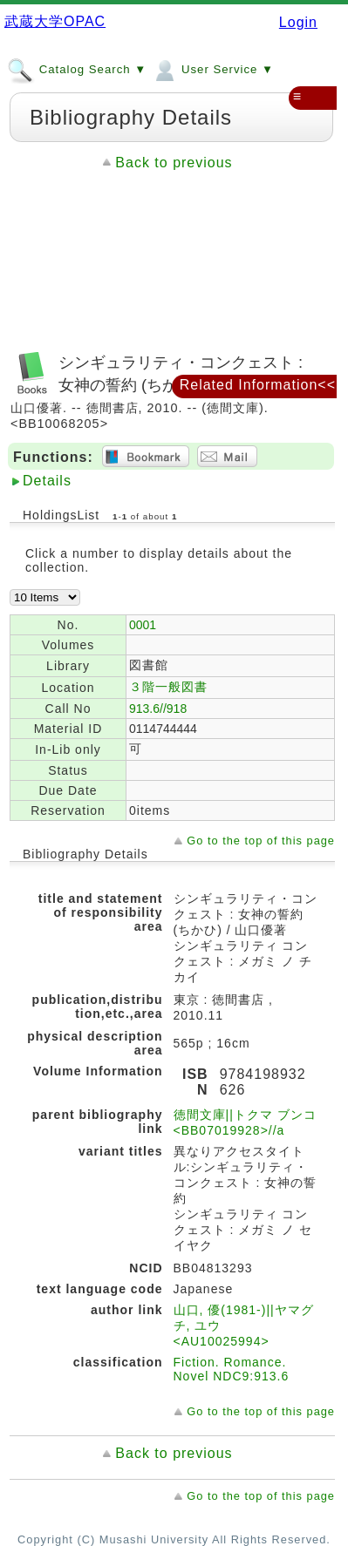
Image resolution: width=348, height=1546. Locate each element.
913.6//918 (158, 708)
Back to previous (173, 162)
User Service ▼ (212, 69)
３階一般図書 (168, 687)
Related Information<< (258, 384)
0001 (142, 625)
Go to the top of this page (261, 840)
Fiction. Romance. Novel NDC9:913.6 (232, 1369)
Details (47, 480)
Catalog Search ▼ (77, 69)
